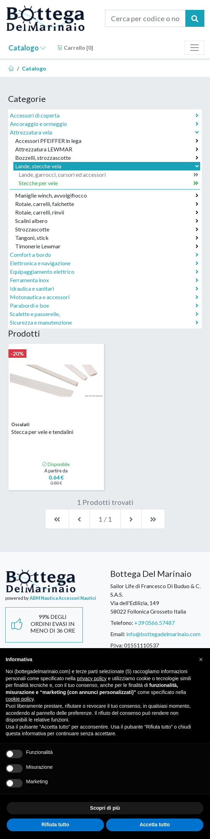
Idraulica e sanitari (104, 288)
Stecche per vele (108, 183)
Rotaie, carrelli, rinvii (106, 212)
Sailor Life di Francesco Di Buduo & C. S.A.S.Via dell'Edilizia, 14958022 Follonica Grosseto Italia (155, 599)
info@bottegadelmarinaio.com (163, 633)
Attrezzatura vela (105, 132)
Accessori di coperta (104, 115)
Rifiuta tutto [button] (55, 824)
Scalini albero (106, 221)
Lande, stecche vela (107, 166)
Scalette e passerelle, (104, 314)
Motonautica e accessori (104, 297)
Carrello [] (75, 47)
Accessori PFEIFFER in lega (106, 141)
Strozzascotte (106, 229)
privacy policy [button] (91, 678)
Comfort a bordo (104, 255)
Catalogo (27, 47)
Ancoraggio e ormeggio (104, 124)
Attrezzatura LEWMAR (106, 149)
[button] (200, 659)
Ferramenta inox (104, 280)
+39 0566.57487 (154, 622)
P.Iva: (116, 645)
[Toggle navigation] (194, 48)
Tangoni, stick (106, 238)
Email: (117, 633)
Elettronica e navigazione (104, 263)
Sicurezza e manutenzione (104, 322)
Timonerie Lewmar (106, 246)
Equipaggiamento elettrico (104, 271)
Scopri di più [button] (105, 808)
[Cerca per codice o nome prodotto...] (145, 18)
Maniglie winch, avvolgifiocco (106, 195)
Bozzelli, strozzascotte (106, 157)
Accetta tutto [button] (155, 824)
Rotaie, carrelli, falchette (106, 204)
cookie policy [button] (19, 699)
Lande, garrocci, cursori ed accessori (108, 174)
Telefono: (121, 622)
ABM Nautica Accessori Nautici (63, 598)
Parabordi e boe (104, 305)
